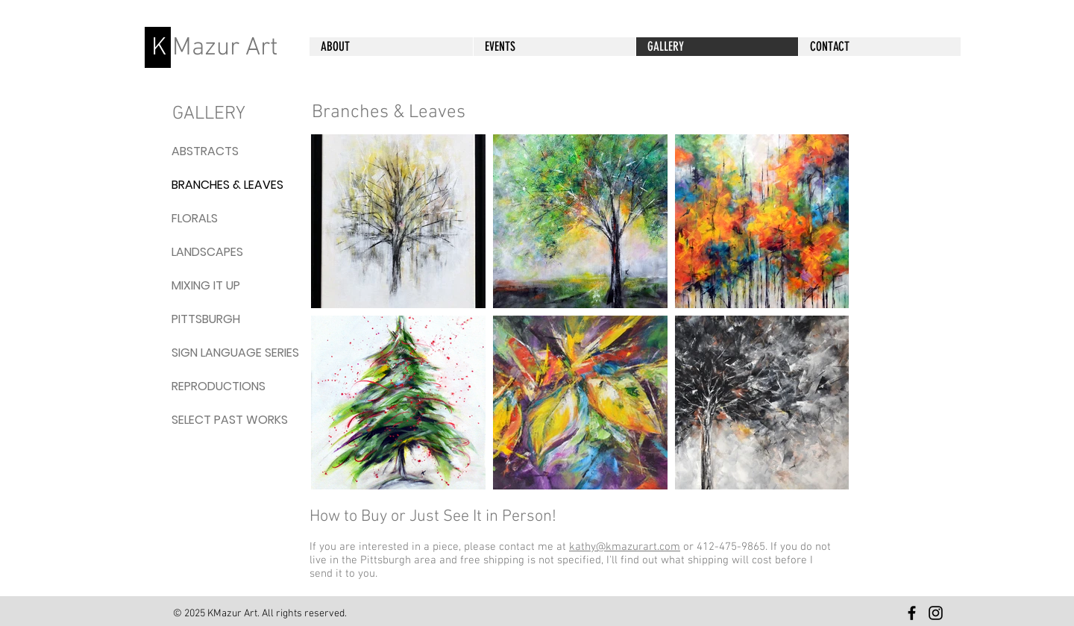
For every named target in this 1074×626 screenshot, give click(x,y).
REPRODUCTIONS (207, 386)
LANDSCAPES (207, 251)
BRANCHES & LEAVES (207, 184)
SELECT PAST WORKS (207, 419)
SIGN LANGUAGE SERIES (207, 352)
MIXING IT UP (206, 285)
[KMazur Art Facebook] (911, 613)
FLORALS (195, 218)
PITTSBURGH (206, 319)
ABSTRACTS (205, 151)
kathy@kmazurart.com (624, 547)
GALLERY (208, 114)
